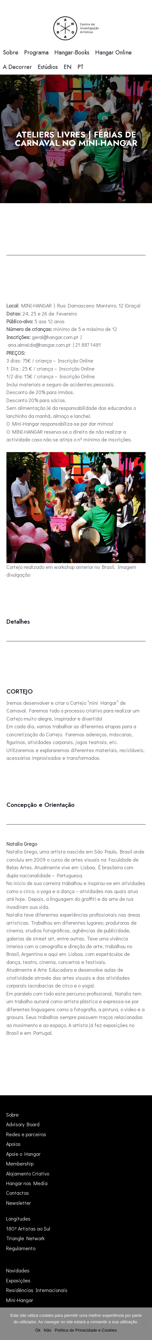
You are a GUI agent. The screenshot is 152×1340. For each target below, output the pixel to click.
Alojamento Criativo (27, 1173)
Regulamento (20, 1248)
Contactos (17, 1192)
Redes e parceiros (26, 1134)
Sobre (12, 1114)
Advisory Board (23, 1124)
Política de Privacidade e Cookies (86, 1330)
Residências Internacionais (36, 1290)
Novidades (18, 1270)
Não (47, 1330)
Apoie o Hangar (23, 1153)
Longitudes (18, 1218)
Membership (19, 1163)
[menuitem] (68, 67)
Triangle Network (25, 1238)
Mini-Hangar (19, 1300)
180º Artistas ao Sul (28, 1228)
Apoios (13, 1143)
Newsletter (18, 1202)
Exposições (18, 1280)
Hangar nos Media (27, 1183)
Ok (37, 1330)
